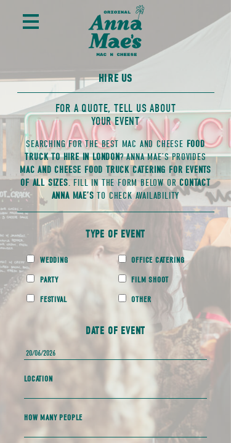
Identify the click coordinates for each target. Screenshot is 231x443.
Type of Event (115, 234)
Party (42, 279)
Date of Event (115, 331)
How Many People (53, 417)
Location (38, 378)
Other (135, 299)
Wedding (47, 260)
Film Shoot (143, 279)
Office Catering (151, 260)
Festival (46, 299)
